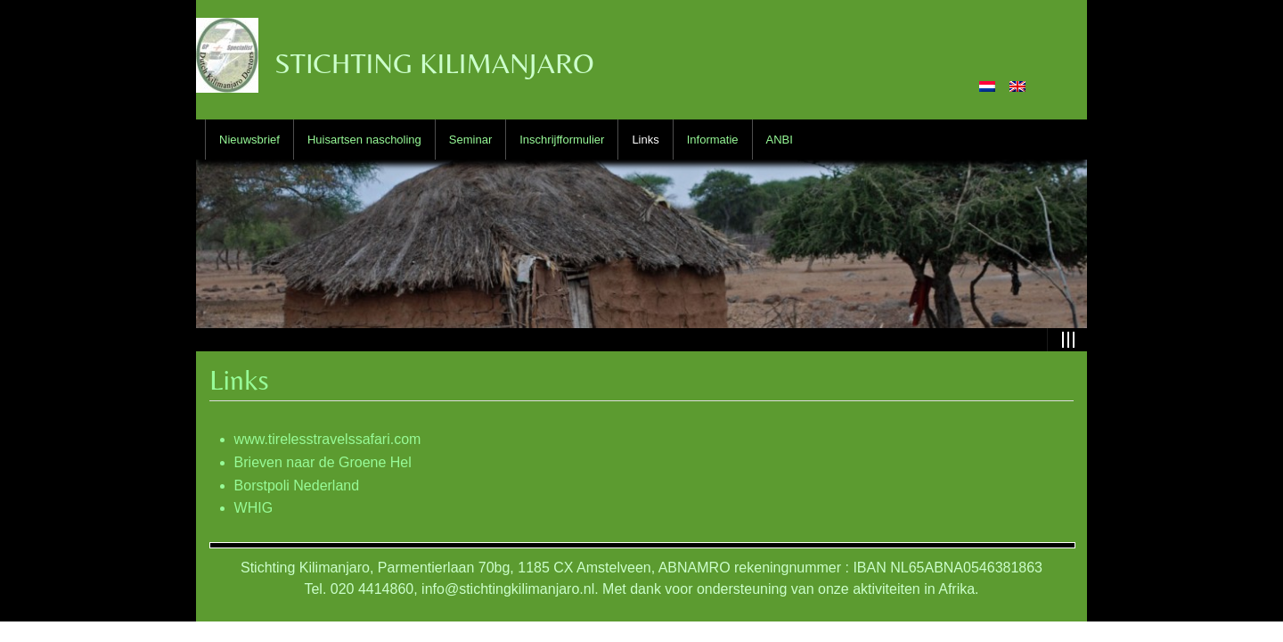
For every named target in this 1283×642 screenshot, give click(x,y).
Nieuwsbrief (249, 139)
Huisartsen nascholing (364, 139)
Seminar (470, 139)
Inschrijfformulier (561, 139)
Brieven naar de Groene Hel (323, 462)
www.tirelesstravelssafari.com (327, 439)
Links (645, 139)
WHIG (254, 507)
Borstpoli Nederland (297, 485)
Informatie (713, 139)
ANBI (779, 139)
